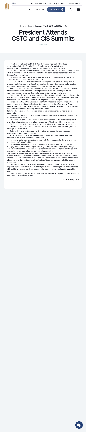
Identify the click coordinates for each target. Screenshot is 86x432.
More (14, 3)
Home (21, 26)
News (29, 26)
